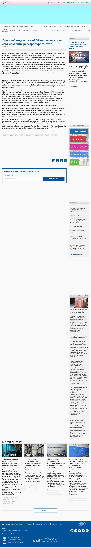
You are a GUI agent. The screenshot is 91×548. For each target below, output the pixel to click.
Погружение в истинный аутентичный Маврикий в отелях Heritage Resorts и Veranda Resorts (77, 216)
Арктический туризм (17, 31)
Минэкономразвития (30, 485)
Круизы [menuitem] (44, 26)
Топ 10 (72, 158)
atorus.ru (84, 545)
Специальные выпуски (77, 128)
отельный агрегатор (8, 496)
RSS (55, 520)
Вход (63, 3)
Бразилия (5, 135)
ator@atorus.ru (16, 535)
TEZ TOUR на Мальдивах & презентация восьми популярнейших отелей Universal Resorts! (77, 244)
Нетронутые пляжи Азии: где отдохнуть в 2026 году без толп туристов (78, 334)
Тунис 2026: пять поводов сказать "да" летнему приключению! (77, 206)
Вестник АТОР (74, 135)
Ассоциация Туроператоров (9, 2)
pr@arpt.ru (19, 538)
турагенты (5, 494)
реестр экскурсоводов (30, 481)
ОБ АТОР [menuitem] (84, 26)
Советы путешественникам (78, 143)
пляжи (71, 498)
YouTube (49, 3)
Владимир (27, 135)
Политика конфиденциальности (11, 520)
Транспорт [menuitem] (35, 26)
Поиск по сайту (83, 3)
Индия (11, 135)
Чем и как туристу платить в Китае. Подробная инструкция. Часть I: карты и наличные (78, 386)
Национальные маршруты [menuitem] (69, 26)
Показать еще (45, 507)
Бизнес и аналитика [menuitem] (20, 26)
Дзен (46, 3)
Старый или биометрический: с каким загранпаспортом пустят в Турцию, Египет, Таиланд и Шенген (79, 308)
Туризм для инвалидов (49, 31)
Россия (21, 135)
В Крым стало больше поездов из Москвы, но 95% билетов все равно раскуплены (76, 360)
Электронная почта (9, 175)
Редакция (26, 520)
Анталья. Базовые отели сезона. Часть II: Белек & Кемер (77, 227)
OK (55, 2)
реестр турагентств (46, 135)
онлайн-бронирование (9, 498)
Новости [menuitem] (7, 26)
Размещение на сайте (38, 520)
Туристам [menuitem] (53, 26)
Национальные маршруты (78, 151)
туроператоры (13, 494)
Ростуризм (72, 494)
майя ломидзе (35, 135)
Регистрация (71, 3)
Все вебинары (76, 251)
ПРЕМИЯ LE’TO (32, 31)
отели (83, 496)
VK (52, 3)
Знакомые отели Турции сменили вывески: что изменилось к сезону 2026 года (77, 418)
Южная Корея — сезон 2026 (78, 235)
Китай (16, 135)
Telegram (58, 3)
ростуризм (55, 135)
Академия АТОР (66, 31)
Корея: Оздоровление (83, 31)
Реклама (49, 520)
